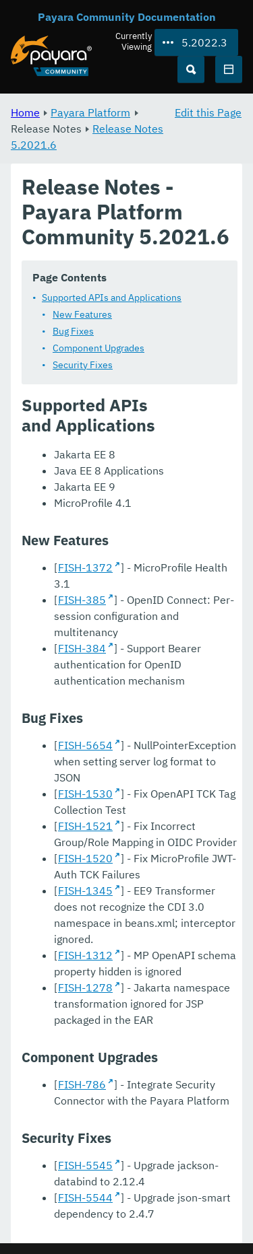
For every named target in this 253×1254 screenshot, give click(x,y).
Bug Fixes (73, 331)
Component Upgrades (98, 348)
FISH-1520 (85, 858)
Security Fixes (83, 365)
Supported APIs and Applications (111, 297)
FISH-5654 (85, 745)
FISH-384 (82, 648)
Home (25, 112)
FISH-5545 (85, 1165)
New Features (82, 314)
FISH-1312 (85, 955)
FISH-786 (82, 1084)
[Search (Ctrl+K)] (190, 69)
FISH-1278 (85, 987)
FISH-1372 (85, 567)
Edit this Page (208, 112)
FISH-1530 (85, 793)
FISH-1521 (85, 826)
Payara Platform (90, 112)
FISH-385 (82, 599)
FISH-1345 (85, 890)
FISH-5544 (85, 1197)
